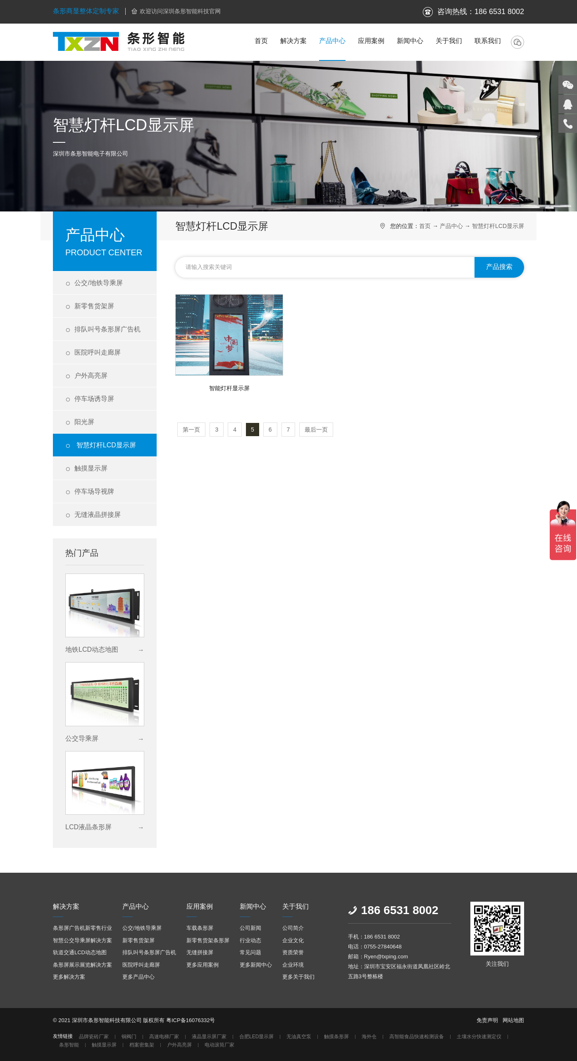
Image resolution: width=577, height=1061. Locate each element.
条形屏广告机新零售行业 (82, 928)
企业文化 (293, 940)
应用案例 (371, 40)
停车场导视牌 (89, 491)
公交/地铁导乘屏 (94, 283)
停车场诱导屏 (89, 399)
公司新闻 (250, 928)
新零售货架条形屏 (207, 940)
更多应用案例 (202, 965)
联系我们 (487, 40)
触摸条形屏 (336, 1037)
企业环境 (293, 965)
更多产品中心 (138, 977)
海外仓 (369, 1037)
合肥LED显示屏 (256, 1037)
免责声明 (487, 1020)
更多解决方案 (69, 977)
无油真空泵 (298, 1037)
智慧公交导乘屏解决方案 (82, 940)
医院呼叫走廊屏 (93, 352)
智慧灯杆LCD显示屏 (100, 445)
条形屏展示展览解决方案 (82, 965)
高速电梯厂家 (164, 1037)
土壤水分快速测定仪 (479, 1037)
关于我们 (449, 40)
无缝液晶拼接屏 (93, 515)
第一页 (191, 429)
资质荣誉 (293, 952)
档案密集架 (141, 1045)
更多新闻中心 (256, 965)
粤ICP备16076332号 (190, 1020)
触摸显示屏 (86, 468)
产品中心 (332, 40)
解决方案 (293, 40)
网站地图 (513, 1020)
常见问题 (250, 952)
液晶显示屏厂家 (209, 1037)
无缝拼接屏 (199, 952)
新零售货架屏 (89, 306)
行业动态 (250, 940)
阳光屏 (79, 422)
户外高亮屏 (86, 376)
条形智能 (69, 1045)
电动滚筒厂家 (219, 1045)
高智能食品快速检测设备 (416, 1037)
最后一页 (316, 429)
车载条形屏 (199, 928)
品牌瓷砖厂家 (94, 1037)
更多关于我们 (298, 977)
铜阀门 (129, 1037)
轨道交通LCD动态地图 (80, 952)
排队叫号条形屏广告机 (103, 329)
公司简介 (293, 928)
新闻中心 (410, 40)
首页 (261, 40)
